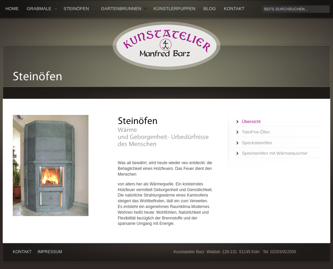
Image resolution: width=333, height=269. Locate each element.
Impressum (50, 251)
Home (12, 8)
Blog (210, 8)
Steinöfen (79, 8)
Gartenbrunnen (124, 8)
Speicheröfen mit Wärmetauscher (275, 153)
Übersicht (251, 121)
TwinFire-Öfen (256, 131)
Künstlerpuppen (174, 8)
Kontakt (234, 8)
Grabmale (42, 8)
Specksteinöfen (257, 142)
